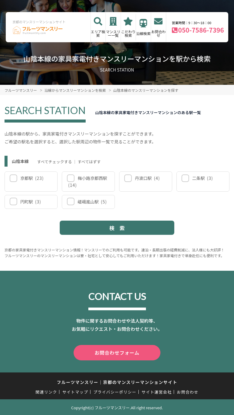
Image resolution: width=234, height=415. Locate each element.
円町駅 (30, 202)
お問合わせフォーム (117, 352)
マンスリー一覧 (113, 33)
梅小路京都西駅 (87, 181)
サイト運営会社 (156, 391)
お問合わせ (158, 33)
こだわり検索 (128, 33)
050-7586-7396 (201, 29)
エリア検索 (98, 33)
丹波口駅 (147, 178)
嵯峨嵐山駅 (92, 202)
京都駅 (31, 178)
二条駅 (202, 178)
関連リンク (46, 391)
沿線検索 (143, 33)
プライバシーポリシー (114, 391)
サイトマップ (75, 391)
